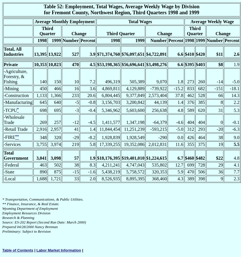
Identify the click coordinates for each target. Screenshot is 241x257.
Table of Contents (17, 250)
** (4, 204)
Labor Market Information (59, 250)
